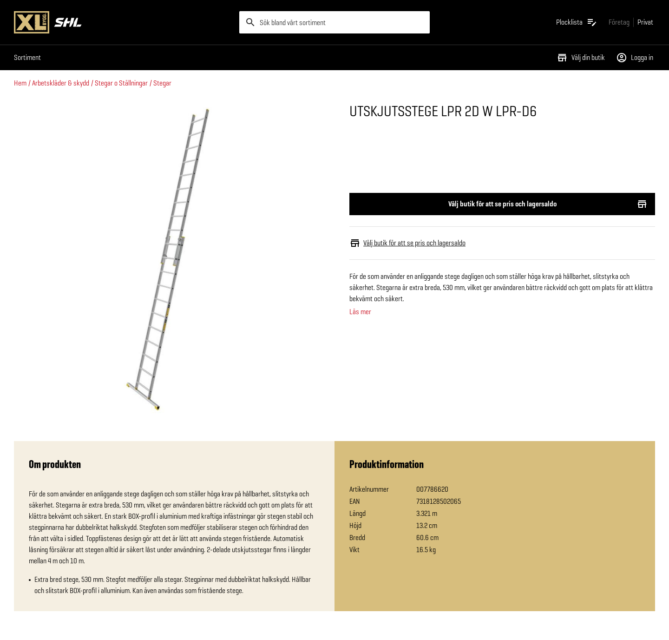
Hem (20, 83)
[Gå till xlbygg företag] (619, 22)
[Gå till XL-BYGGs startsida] (123, 22)
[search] (334, 22)
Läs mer (360, 312)
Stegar (162, 83)
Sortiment (27, 57)
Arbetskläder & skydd (60, 83)
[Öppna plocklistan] (577, 22)
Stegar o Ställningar (121, 83)
